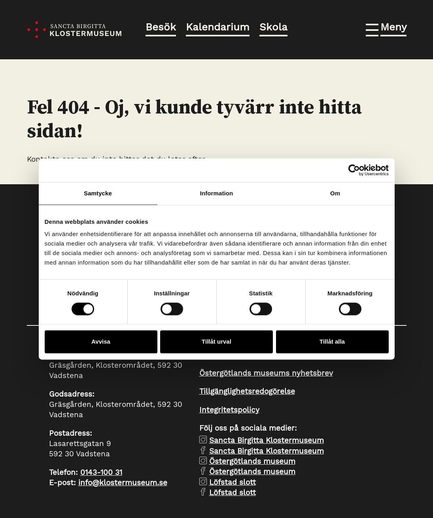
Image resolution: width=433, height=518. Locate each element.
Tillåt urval (216, 341)
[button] (386, 28)
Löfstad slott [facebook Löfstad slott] (232, 492)
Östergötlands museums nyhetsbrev (266, 373)
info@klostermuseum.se (122, 482)
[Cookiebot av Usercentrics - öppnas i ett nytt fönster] (354, 170)
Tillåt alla (332, 341)
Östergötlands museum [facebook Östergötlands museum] (252, 471)
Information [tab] (216, 193)
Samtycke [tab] (98, 193)
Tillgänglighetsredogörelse (247, 391)
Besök (161, 27)
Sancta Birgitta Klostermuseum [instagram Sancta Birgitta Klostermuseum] (266, 440)
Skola (273, 27)
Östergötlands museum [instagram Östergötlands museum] (252, 461)
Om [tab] (335, 193)
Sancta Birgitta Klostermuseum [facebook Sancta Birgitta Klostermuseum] (266, 451)
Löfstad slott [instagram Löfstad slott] (232, 482)
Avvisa (100, 341)
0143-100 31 (101, 472)
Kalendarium (218, 27)
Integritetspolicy (229, 409)
